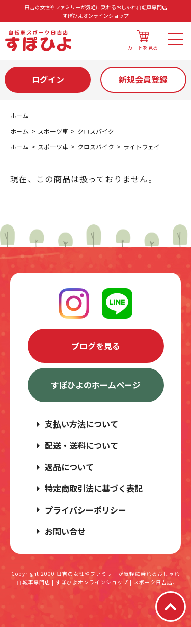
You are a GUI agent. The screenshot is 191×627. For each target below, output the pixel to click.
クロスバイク (95, 131)
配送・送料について (81, 445)
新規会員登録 (143, 79)
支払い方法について (81, 424)
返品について (69, 467)
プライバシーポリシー (85, 510)
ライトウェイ (141, 146)
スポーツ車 (53, 131)
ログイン (48, 79)
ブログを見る (95, 345)
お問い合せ (65, 531)
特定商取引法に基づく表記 (94, 488)
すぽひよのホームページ (96, 385)
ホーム (19, 115)
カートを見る (142, 40)
